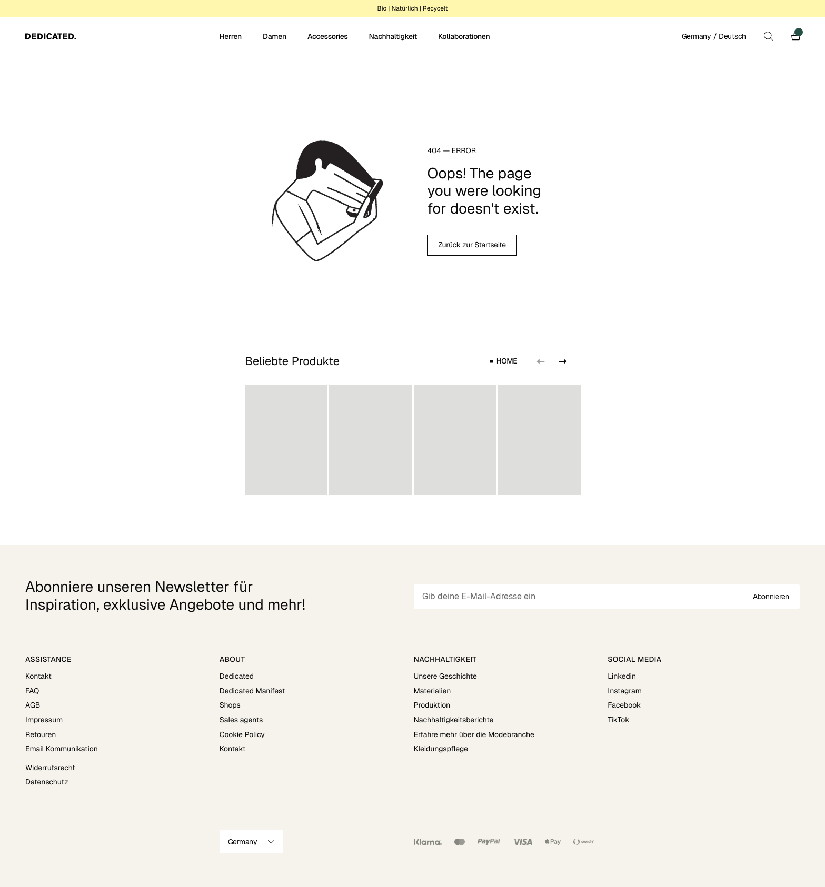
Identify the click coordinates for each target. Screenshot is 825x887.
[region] (413, 439)
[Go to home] (121, 36)
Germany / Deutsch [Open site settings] (714, 36)
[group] (286, 440)
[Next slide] (561, 361)
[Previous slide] (540, 361)
